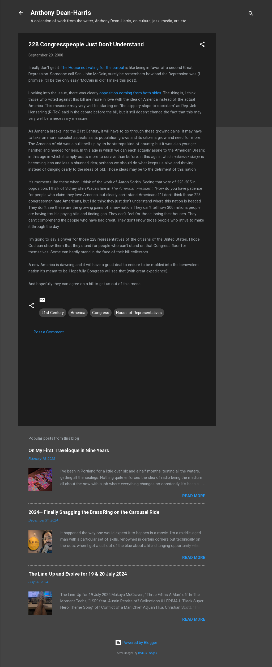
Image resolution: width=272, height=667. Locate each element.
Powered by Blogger (136, 642)
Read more (193, 495)
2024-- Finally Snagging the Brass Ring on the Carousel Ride (93, 512)
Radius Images (147, 653)
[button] (202, 45)
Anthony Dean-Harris (61, 12)
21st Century (52, 312)
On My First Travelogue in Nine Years (68, 450)
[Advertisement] (237, 112)
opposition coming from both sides (130, 93)
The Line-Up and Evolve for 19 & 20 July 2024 (77, 574)
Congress (100, 312)
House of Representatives (139, 312)
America (78, 312)
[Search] (251, 14)
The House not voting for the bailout (92, 67)
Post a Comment (49, 332)
